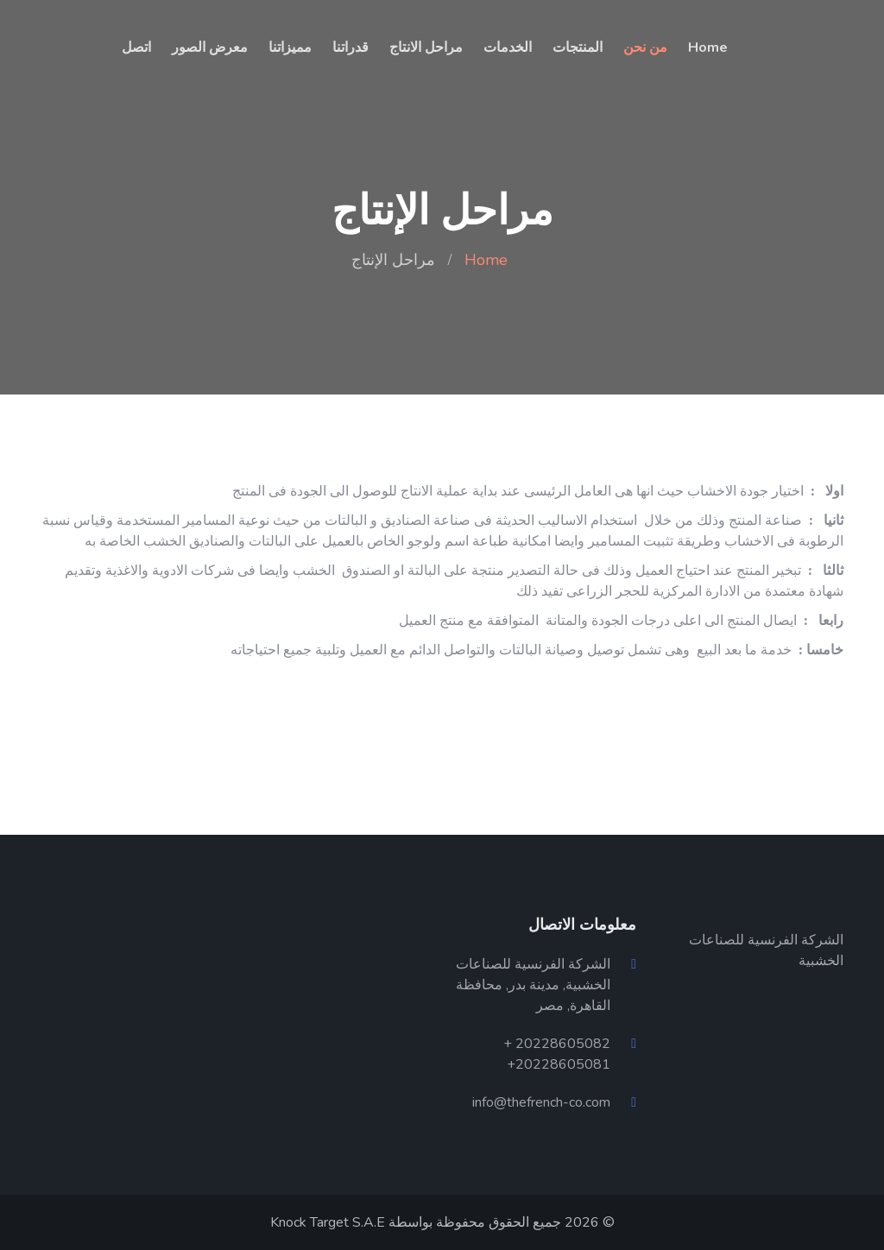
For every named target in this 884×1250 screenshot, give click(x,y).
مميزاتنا (290, 47)
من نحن (645, 47)
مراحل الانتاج (426, 47)
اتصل (136, 47)
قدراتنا (350, 47)
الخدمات (507, 47)
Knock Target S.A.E (327, 1222)
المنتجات (577, 47)
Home (708, 47)
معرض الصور (210, 47)
